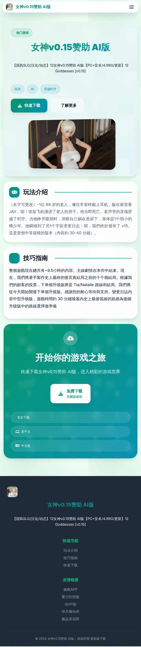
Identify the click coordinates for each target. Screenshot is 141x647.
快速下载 (70, 565)
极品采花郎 (70, 619)
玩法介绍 (70, 551)
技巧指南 (70, 558)
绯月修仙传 (70, 612)
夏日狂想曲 (70, 597)
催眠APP (70, 590)
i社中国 (70, 605)
